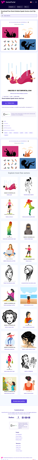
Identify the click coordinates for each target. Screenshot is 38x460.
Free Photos (18, 449)
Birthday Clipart (19, 439)
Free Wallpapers (19, 434)
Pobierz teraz (9, 103)
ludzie (10, 132)
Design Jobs (18, 445)
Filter (26, 7)
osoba (26, 132)
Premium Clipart (19, 450)
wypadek (6, 135)
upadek (21, 132)
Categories (12, 7)
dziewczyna (16, 132)
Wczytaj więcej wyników (19, 401)
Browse (20, 7)
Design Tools (18, 447)
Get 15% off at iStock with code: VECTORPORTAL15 (18, 22)
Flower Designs (19, 436)
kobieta (6, 132)
